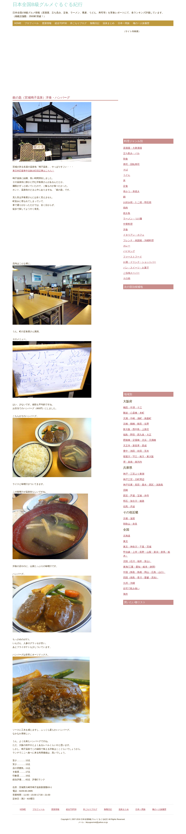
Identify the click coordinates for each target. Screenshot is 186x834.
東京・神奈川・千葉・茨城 (137, 546)
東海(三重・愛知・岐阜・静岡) (139, 566)
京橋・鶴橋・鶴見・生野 (136, 423)
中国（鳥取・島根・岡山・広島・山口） (144, 572)
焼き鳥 (126, 213)
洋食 (125, 229)
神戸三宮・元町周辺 (133, 479)
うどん (126, 175)
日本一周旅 (124, 23)
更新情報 (46, 23)
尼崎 (125, 490)
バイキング (129, 251)
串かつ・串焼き (131, 191)
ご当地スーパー (131, 273)
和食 (125, 158)
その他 (126, 278)
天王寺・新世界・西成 (135, 445)
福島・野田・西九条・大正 (137, 434)
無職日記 (94, 23)
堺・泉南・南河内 (132, 461)
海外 (125, 594)
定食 (125, 186)
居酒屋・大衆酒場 (132, 148)
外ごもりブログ (78, 23)
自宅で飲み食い (131, 588)
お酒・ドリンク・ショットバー (139, 262)
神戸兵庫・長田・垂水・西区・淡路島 (143, 484)
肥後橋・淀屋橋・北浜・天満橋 (139, 440)
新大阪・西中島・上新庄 (136, 429)
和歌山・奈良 (130, 523)
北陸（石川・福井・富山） (137, 561)
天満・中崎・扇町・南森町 (137, 418)
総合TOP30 (61, 23)
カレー (126, 245)
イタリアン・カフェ (133, 235)
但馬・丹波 (129, 506)
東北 (125, 541)
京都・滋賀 (129, 518)
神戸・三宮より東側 (133, 473)
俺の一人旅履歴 (141, 23)
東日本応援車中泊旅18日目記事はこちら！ (33, 170)
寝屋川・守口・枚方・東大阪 (138, 456)
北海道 (126, 535)
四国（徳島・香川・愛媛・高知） (140, 577)
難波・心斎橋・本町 (133, 412)
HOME (17, 23)
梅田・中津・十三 (132, 407)
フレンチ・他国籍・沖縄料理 (138, 240)
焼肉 (125, 207)
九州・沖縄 (129, 583)
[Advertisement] (65, 61)
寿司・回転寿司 (131, 164)
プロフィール (32, 23)
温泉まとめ (108, 23)
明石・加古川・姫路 (133, 501)
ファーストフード (132, 256)
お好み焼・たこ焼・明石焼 (137, 202)
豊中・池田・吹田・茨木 (136, 451)
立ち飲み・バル (131, 153)
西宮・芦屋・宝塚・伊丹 (136, 495)
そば (125, 169)
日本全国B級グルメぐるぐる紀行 (48, 4)
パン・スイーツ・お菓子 (136, 267)
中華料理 (128, 224)
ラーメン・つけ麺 (132, 218)
